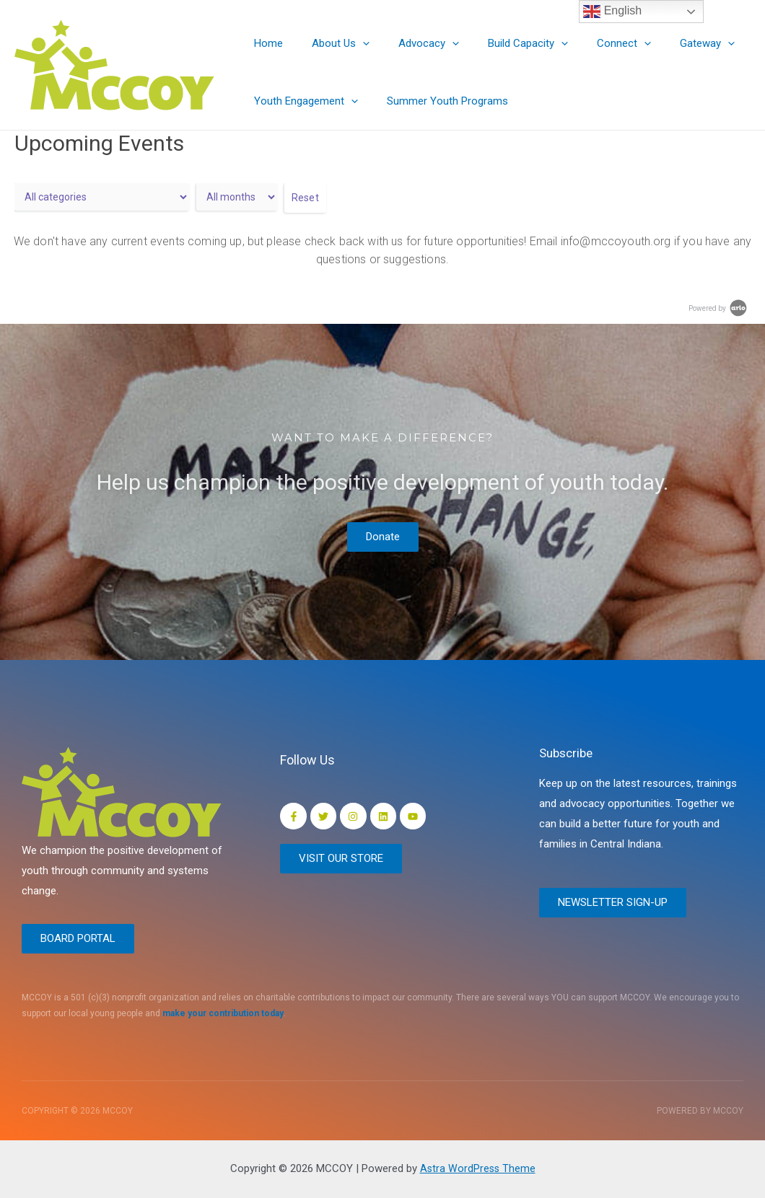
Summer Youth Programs (436, 100)
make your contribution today (223, 1014)
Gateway (667, 43)
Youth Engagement (302, 101)
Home (264, 43)
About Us (330, 43)
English (612, 11)
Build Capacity (503, 43)
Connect (591, 43)
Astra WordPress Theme (477, 1168)
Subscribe (568, 750)
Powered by (718, 308)
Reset (305, 197)
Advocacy (410, 43)
